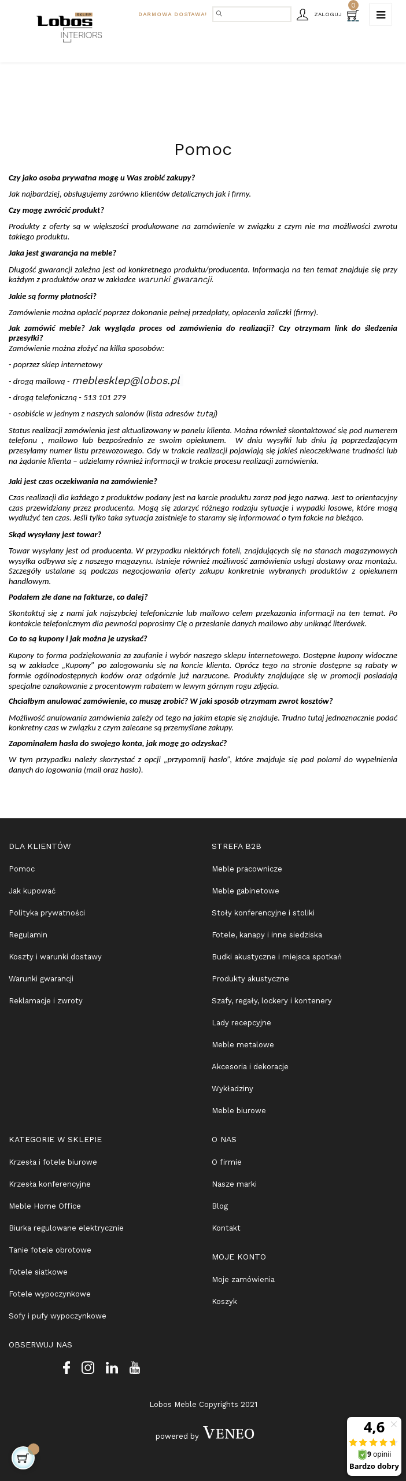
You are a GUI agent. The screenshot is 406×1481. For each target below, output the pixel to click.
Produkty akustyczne (250, 978)
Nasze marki (234, 1184)
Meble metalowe (243, 1044)
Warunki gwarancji (41, 978)
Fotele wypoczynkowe (50, 1294)
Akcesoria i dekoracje (250, 1066)
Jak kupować (32, 891)
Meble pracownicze (247, 869)
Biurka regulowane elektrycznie (66, 1228)
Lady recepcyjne (241, 1022)
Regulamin (28, 934)
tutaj (205, 413)
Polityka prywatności (47, 912)
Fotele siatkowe (38, 1272)
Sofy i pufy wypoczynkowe (57, 1316)
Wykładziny (232, 1088)
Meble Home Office (45, 1206)
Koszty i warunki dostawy (55, 956)
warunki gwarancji (175, 279)
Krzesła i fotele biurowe (53, 1162)
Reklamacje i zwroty (46, 1000)
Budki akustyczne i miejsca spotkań (277, 956)
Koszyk (224, 1301)
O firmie (227, 1162)
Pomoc (22, 869)
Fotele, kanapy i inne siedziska (267, 934)
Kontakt (226, 1228)
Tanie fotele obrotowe (50, 1250)
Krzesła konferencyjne (50, 1184)
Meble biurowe (239, 1110)
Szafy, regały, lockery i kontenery (272, 1000)
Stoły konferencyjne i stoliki (263, 912)
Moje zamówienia (243, 1279)
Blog (220, 1206)
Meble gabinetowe (245, 891)
